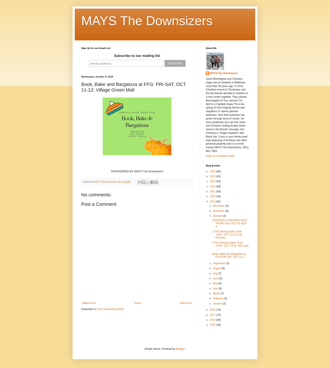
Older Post (186, 303)
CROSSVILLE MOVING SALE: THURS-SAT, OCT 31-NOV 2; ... (230, 223)
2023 (213, 181)
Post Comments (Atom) (110, 309)
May (215, 283)
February (218, 298)
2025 (213, 171)
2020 (213, 196)
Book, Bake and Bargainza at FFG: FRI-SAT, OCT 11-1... (229, 255)
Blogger (180, 348)
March (217, 293)
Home (137, 303)
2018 (213, 309)
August (217, 268)
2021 (213, 191)
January (218, 303)
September (219, 263)
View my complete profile (220, 155)
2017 (213, 314)
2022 (213, 186)
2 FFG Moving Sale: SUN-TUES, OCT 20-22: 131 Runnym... (227, 234)
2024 (213, 176)
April (216, 288)
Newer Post (89, 303)
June (216, 278)
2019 (213, 201)
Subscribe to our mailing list (137, 56)
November (219, 210)
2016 (213, 319)
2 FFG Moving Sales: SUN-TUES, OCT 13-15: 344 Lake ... (230, 245)
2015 (213, 324)
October (218, 215)
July (215, 273)
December (219, 205)
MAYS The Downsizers (146, 21)
